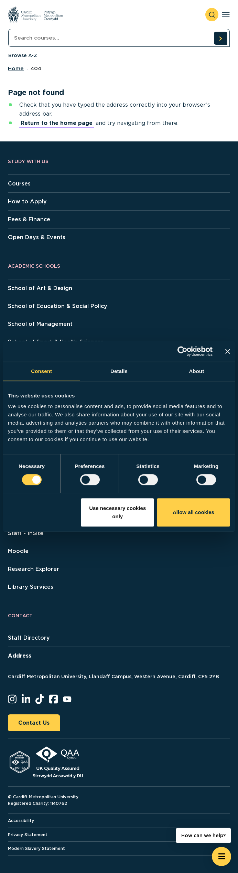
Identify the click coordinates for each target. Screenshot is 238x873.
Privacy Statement (27, 834)
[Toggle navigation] (226, 14)
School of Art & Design (40, 288)
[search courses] (220, 38)
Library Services (30, 587)
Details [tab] (119, 371)
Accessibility (21, 820)
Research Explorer (33, 569)
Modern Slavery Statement (36, 848)
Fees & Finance (29, 219)
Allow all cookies (193, 512)
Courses (19, 183)
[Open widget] (221, 856)
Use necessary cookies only (117, 512)
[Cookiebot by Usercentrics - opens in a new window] (182, 351)
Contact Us (34, 723)
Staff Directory (29, 638)
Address (19, 655)
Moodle (18, 551)
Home (16, 68)
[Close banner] (227, 351)
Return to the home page (57, 123)
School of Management (40, 324)
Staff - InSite (25, 533)
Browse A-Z (22, 55)
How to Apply (27, 201)
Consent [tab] (41, 371)
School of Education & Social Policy (57, 306)
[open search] (211, 14)
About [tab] (196, 371)
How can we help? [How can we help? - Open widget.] (203, 835)
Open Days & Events (36, 237)
